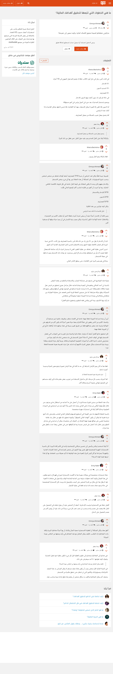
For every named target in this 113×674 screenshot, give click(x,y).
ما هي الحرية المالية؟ (95, 628)
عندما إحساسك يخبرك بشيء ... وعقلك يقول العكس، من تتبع (80, 635)
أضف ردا (92, 74)
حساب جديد (81, 48)
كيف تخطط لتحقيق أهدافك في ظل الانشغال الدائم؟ (83, 614)
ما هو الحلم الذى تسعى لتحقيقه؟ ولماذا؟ (87, 621)
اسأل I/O (101, 28)
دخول (67, 48)
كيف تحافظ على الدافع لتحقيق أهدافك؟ (88, 607)
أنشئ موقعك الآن (28, 73)
